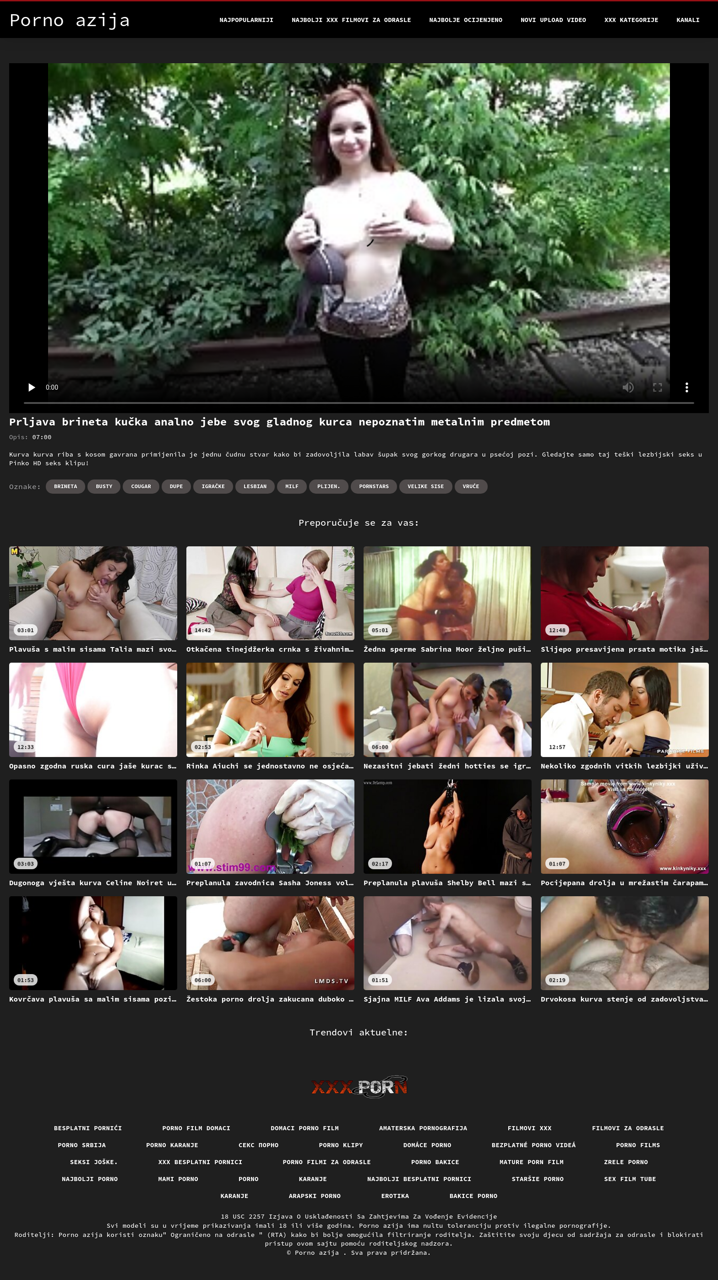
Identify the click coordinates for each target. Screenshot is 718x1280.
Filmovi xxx (530, 1128)
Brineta (65, 486)
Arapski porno (315, 1196)
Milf (292, 486)
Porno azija (319, 1252)
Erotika (395, 1196)
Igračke (212, 486)
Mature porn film (532, 1162)
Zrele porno (626, 1162)
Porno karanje (172, 1145)
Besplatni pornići (88, 1128)
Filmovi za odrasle (628, 1128)
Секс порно (259, 1145)
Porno (249, 1179)
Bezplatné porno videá (534, 1145)
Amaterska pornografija (423, 1128)
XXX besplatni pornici (200, 1162)
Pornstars (374, 486)
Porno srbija (82, 1145)
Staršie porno (538, 1179)
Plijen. (328, 486)
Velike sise (426, 486)
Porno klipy (341, 1145)
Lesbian (255, 486)
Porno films (638, 1145)
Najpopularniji (247, 20)
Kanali (688, 20)
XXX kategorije (631, 20)
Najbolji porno (90, 1179)
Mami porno (178, 1179)
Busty (104, 486)
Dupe (176, 486)
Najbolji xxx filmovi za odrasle (351, 20)
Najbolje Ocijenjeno (466, 20)
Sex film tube (630, 1179)
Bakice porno (474, 1196)
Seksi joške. (94, 1162)
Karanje (313, 1179)
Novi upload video (553, 20)
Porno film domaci (197, 1128)
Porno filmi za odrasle (327, 1162)
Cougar (141, 486)
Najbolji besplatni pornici (419, 1179)
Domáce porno (427, 1145)
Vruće (471, 486)
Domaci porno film (305, 1128)
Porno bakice (435, 1162)
